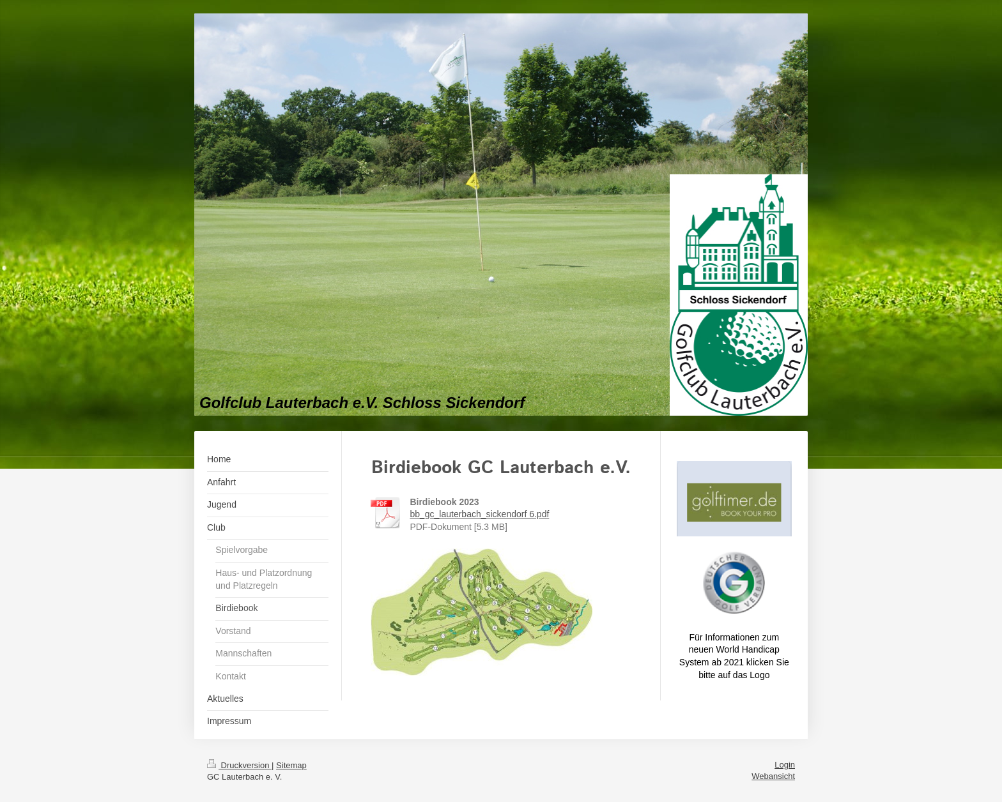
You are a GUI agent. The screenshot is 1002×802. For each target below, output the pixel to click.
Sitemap (291, 765)
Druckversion (239, 765)
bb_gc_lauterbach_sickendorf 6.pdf (479, 514)
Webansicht (773, 776)
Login (785, 764)
